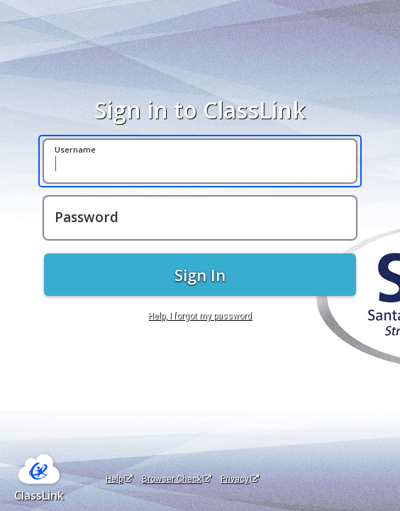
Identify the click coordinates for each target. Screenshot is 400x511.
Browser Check (176, 479)
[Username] (200, 161)
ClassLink (39, 495)
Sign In (200, 274)
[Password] (200, 218)
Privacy (240, 479)
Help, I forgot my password (200, 316)
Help (119, 479)
